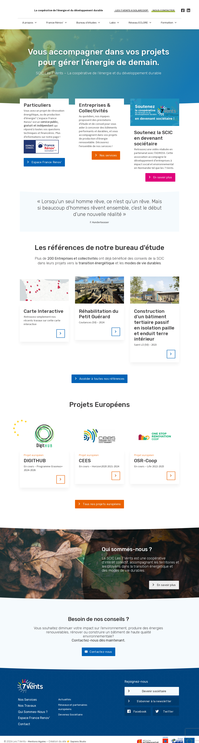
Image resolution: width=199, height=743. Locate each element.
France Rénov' (56, 23)
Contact (24, 719)
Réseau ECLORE (140, 23)
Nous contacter (164, 10)
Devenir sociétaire (145, 692)
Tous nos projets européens (98, 505)
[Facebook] (183, 10)
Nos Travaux (27, 701)
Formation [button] (169, 23)
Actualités (64, 694)
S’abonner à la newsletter (148, 702)
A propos (29, 23)
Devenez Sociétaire (70, 709)
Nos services (104, 156)
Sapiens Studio (80, 736)
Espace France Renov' (43, 163)
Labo (114, 23)
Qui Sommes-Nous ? (33, 707)
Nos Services (27, 694)
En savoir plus (158, 178)
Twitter (163, 712)
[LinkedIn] (188, 10)
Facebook (136, 712)
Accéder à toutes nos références (98, 379)
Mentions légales (37, 736)
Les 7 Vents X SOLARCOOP (131, 10)
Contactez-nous (97, 652)
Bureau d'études (88, 23)
